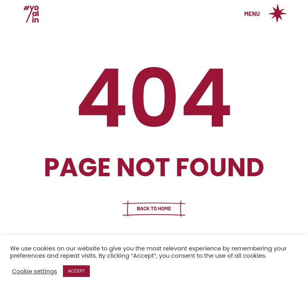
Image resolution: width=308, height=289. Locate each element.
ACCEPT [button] (76, 271)
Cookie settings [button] (34, 271)
